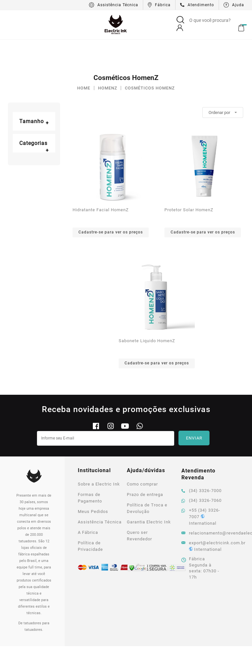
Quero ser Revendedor (139, 506)
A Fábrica (88, 503)
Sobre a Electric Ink (99, 454)
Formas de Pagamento (90, 468)
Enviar (194, 408)
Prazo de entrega (145, 465)
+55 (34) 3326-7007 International (200, 487)
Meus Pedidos (93, 482)
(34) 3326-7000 (201, 461)
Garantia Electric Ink (149, 492)
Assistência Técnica (100, 492)
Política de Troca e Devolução (147, 479)
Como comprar (142, 454)
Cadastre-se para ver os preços (110, 202)
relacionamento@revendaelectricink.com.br (203, 503)
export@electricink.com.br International (203, 516)
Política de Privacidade (90, 516)
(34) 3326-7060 (201, 471)
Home (83, 58)
